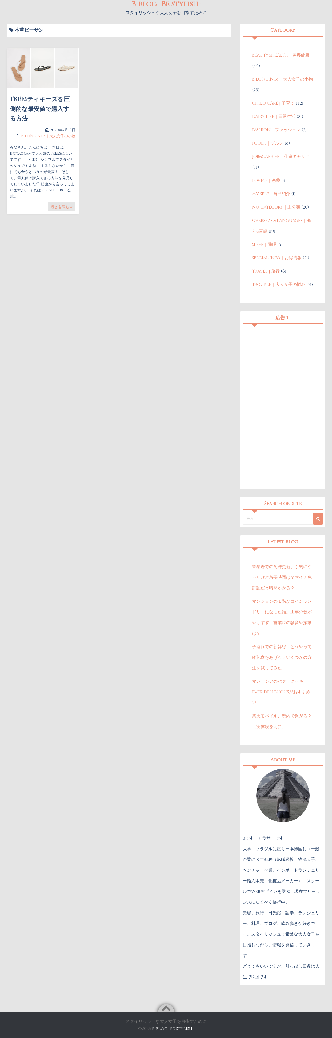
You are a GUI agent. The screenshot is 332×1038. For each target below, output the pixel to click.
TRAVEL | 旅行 (266, 271)
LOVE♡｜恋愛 (266, 180)
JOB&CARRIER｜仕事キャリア (281, 156)
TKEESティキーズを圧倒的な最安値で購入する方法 (40, 109)
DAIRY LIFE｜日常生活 (273, 116)
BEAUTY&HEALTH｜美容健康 (280, 55)
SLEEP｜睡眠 (264, 244)
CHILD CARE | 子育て (273, 103)
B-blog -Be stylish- (173, 1029)
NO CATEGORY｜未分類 (276, 207)
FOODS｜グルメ (267, 143)
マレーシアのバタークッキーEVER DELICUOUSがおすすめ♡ (281, 692)
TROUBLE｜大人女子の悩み (278, 285)
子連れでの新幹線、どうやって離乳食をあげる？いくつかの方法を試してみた (282, 657)
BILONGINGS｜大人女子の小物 (48, 136)
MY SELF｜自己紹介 (271, 194)
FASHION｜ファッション (276, 130)
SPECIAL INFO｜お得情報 (277, 258)
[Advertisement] (283, 406)
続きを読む (62, 206)
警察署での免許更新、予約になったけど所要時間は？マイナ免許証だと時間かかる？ (282, 577)
